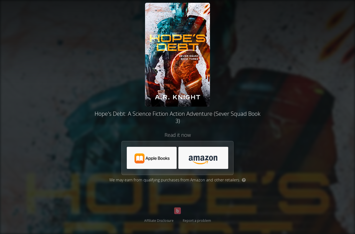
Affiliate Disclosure (159, 220)
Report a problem (197, 220)
